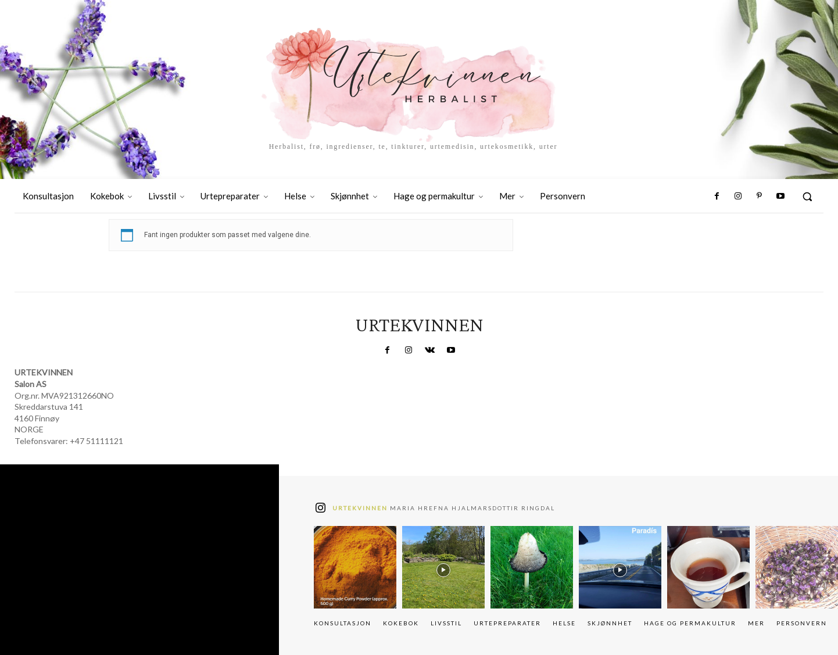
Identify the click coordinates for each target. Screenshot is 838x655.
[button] (807, 196)
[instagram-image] (355, 567)
